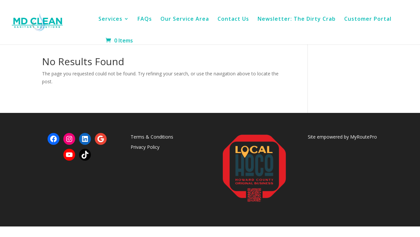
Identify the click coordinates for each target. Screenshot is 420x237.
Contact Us (233, 19)
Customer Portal (367, 19)
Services (110, 19)
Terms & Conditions (152, 137)
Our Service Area (184, 19)
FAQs (144, 19)
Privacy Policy (145, 147)
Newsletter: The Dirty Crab (297, 19)
